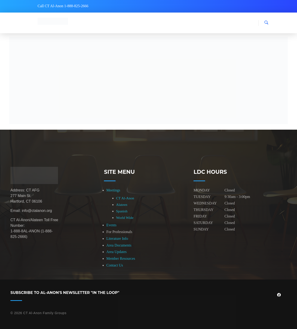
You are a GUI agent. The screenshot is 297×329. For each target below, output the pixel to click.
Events (111, 225)
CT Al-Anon (125, 198)
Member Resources (120, 258)
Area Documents (118, 245)
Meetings (113, 190)
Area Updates (116, 252)
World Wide (124, 218)
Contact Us (114, 265)
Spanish (121, 211)
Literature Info (117, 238)
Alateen (121, 205)
